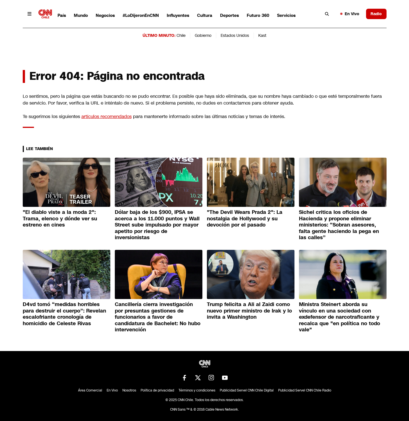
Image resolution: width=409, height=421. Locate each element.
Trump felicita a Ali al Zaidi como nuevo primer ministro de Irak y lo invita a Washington (249, 311)
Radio (376, 14)
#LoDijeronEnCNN (141, 15)
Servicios (286, 15)
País (62, 15)
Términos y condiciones (197, 390)
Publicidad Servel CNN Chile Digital (247, 390)
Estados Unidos (235, 35)
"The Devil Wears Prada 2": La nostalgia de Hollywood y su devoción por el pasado (244, 218)
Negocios (105, 15)
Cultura (204, 15)
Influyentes (178, 15)
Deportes (229, 15)
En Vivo (349, 14)
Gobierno (203, 35)
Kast (262, 35)
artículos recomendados (106, 116)
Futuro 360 (258, 15)
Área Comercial (90, 390)
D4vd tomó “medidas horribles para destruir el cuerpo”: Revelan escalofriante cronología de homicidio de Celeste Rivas (64, 314)
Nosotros (129, 390)
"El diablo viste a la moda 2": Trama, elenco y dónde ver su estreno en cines (60, 218)
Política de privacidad (157, 390)
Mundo (81, 15)
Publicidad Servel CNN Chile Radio (304, 390)
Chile (181, 35)
